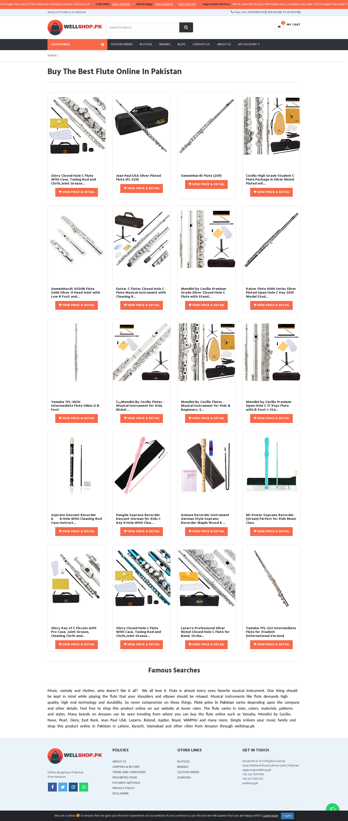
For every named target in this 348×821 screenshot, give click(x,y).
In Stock (146, 44)
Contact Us (201, 44)
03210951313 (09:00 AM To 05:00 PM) (274, 12)
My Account (249, 44)
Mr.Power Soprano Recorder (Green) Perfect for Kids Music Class (271, 519)
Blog (181, 44)
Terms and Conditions (129, 772)
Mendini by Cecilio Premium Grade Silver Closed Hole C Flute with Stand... (203, 293)
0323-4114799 (130, 4)
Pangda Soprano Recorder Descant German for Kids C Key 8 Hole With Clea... (138, 519)
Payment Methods (126, 783)
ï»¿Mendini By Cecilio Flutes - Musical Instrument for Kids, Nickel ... (140, 406)
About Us (224, 44)
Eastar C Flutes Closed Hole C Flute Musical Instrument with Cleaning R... (141, 293)
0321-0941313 (173, 4)
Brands (164, 44)
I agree (287, 816)
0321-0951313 (195, 4)
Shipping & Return (126, 767)
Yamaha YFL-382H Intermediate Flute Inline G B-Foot (75, 406)
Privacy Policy (124, 788)
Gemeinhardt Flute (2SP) (201, 176)
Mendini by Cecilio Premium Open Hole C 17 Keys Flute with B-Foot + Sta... (268, 406)
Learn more (270, 815)
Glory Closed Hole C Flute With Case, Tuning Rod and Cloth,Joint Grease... (73, 180)
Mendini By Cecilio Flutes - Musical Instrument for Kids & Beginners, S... (205, 406)
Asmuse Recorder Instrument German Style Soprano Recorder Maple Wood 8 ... (205, 519)
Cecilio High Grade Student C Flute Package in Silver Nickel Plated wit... (270, 180)
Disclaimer (121, 793)
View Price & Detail (77, 192)
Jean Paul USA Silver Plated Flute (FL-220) (138, 178)
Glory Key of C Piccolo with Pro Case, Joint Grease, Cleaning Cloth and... (73, 632)
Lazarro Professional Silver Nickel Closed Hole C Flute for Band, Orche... (205, 632)
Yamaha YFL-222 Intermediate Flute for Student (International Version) (271, 632)
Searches (184, 777)
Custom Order (121, 44)
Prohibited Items (125, 777)
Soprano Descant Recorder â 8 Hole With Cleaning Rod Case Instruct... (76, 519)
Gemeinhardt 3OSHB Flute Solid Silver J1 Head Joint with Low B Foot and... (75, 293)
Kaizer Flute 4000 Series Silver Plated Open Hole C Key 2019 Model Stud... (271, 293)
